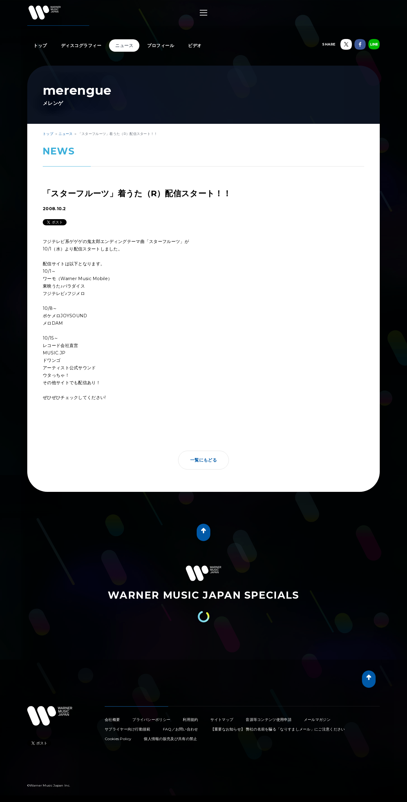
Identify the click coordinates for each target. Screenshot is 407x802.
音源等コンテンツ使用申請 (268, 719)
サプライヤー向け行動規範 (128, 729)
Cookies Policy (118, 738)
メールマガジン (317, 719)
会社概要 (112, 719)
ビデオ (195, 45)
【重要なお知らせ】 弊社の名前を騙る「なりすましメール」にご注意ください (278, 729)
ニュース (124, 45)
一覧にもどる (203, 460)
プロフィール (160, 45)
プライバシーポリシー (151, 719)
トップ (40, 45)
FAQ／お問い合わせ (180, 729)
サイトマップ (221, 719)
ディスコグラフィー (81, 45)
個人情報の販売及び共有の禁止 (170, 738)
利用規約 (190, 719)
